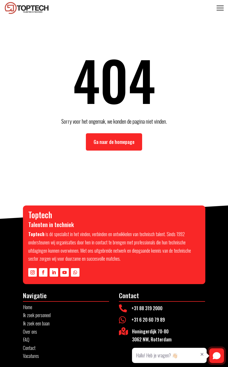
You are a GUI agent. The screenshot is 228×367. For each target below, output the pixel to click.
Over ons (30, 331)
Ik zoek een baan (36, 323)
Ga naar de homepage (114, 141)
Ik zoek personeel (37, 315)
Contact (29, 347)
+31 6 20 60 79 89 (148, 319)
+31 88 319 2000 (146, 308)
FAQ (26, 339)
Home (27, 307)
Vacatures (31, 355)
